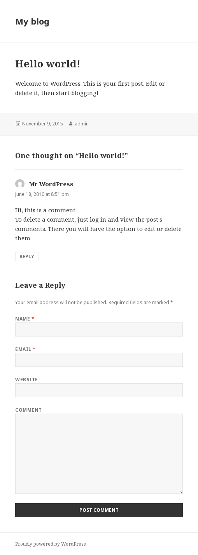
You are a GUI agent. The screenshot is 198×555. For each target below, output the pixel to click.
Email (25, 349)
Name (24, 318)
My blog (32, 21)
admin (82, 123)
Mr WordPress (51, 184)
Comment (28, 410)
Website (26, 379)
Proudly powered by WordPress (50, 544)
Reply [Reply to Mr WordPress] (26, 256)
